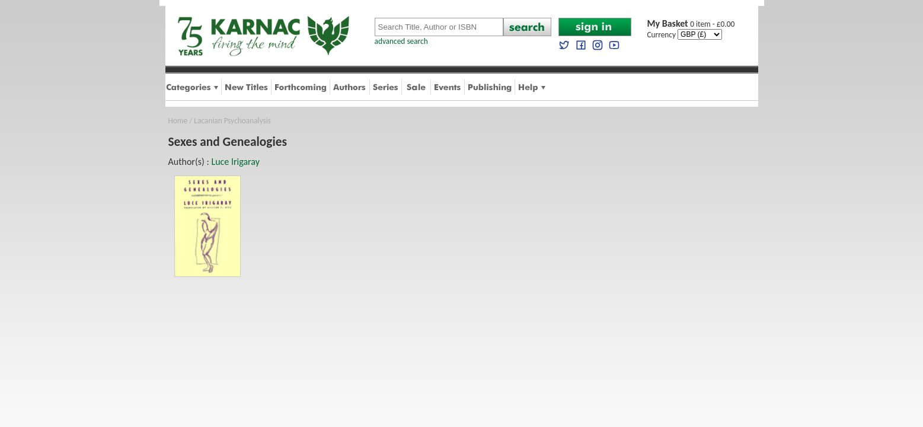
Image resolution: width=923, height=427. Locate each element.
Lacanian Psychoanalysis (232, 121)
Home (178, 121)
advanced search (401, 41)
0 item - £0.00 (691, 24)
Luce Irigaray (235, 161)
